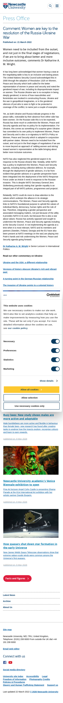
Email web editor (11, 649)
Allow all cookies (30, 389)
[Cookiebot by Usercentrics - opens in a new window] (47, 295)
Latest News (9, 595)
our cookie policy (18, 328)
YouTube (10, 662)
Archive (7, 601)
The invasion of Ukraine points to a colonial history (28, 285)
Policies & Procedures (14, 682)
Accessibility (32, 676)
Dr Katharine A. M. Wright (15, 246)
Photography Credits (39, 679)
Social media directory (14, 670)
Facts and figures (15, 578)
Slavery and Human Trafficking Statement (23, 685)
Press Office (16, 17)
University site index (13, 676)
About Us (7, 607)
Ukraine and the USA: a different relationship (25, 262)
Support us (52, 685)
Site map (7, 629)
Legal (45, 676)
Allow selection (29, 397)
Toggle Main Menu (57, 6)
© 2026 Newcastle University (44, 692)
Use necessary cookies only (29, 406)
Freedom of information (14, 679)
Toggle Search (50, 6)
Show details (47, 381)
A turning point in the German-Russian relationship (28, 279)
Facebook (5, 662)
